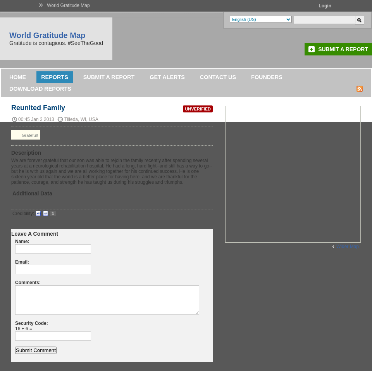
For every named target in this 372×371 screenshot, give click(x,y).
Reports (54, 77)
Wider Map (347, 246)
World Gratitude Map (68, 5)
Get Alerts (167, 77)
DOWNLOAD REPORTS (40, 89)
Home (17, 77)
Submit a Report (343, 49)
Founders (266, 77)
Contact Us (218, 77)
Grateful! (25, 135)
